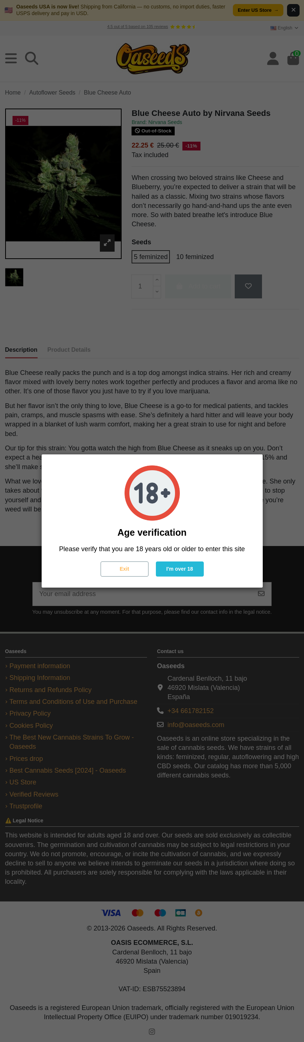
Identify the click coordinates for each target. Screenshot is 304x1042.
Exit (124, 569)
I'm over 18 (179, 569)
